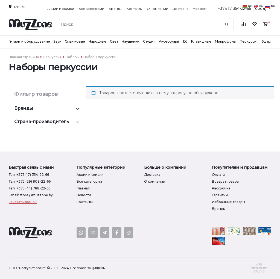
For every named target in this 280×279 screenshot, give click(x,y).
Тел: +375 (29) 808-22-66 (30, 181)
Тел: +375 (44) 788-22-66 (29, 188)
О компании (157, 9)
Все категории (91, 9)
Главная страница (24, 57)
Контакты (134, 9)
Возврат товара (225, 181)
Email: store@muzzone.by (31, 195)
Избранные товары (228, 202)
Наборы (72, 57)
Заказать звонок (23, 202)
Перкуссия (52, 57)
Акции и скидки (60, 9)
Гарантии (220, 195)
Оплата (218, 175)
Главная (83, 188)
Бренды (115, 9)
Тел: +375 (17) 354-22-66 (29, 175)
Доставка (180, 9)
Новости (200, 9)
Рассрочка (221, 188)
